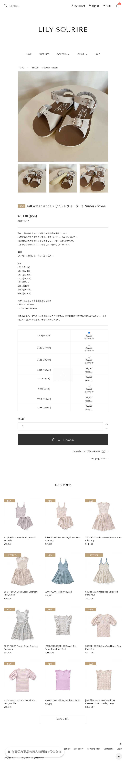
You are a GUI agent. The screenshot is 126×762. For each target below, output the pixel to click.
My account (79, 5)
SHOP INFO (44, 54)
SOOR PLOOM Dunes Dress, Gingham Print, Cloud (20, 593)
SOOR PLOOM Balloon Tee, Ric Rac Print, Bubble (20, 702)
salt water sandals (50, 67)
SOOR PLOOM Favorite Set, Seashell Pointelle (20, 539)
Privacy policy (93, 748)
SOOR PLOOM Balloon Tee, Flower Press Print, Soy (103, 647)
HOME (29, 54)
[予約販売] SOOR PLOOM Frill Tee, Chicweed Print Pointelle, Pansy (100, 702)
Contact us (108, 748)
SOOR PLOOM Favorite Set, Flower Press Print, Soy (63, 539)
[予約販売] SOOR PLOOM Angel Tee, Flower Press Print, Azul (60, 647)
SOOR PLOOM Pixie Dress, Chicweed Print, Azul (101, 593)
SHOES (35, 67)
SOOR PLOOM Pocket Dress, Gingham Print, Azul (21, 647)
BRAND (83, 54)
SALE (97, 54)
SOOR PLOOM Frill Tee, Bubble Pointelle (62, 700)
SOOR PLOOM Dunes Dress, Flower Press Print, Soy (103, 539)
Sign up (95, 5)
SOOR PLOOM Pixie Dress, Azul (58, 591)
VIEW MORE (63, 718)
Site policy (78, 748)
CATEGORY (63, 54)
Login (109, 5)
